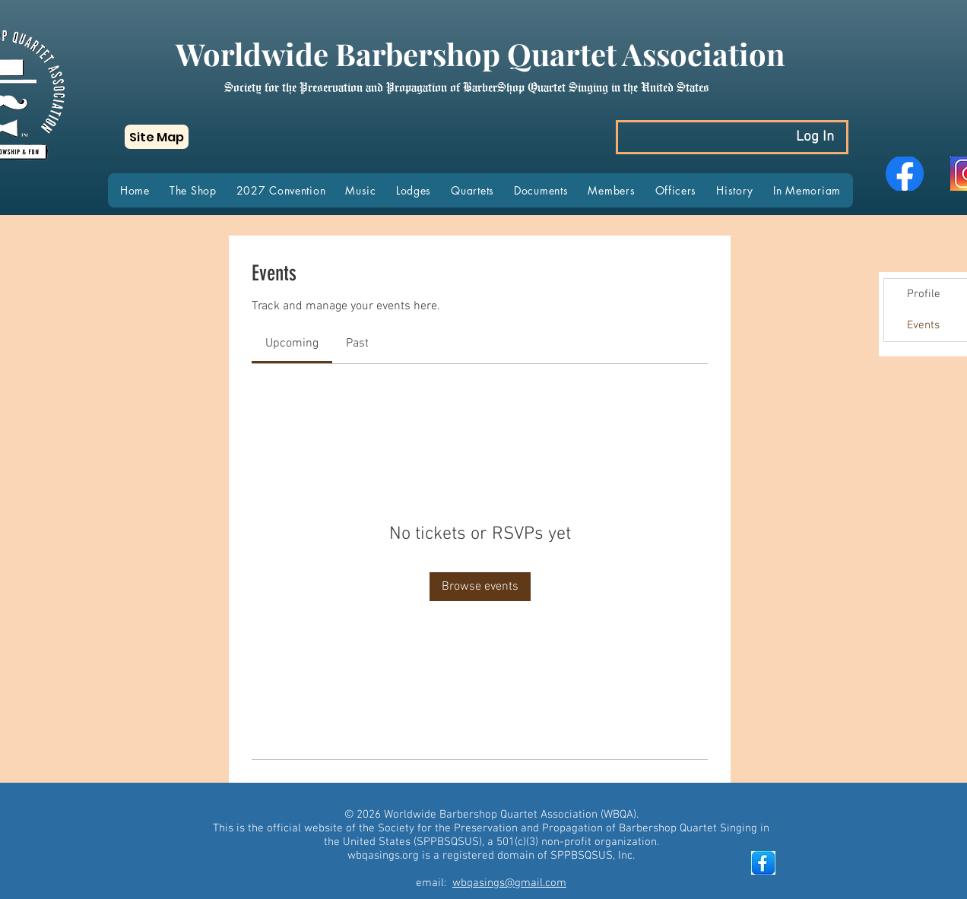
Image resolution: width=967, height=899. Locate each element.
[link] (292, 343)
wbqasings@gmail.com (509, 883)
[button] (157, 137)
